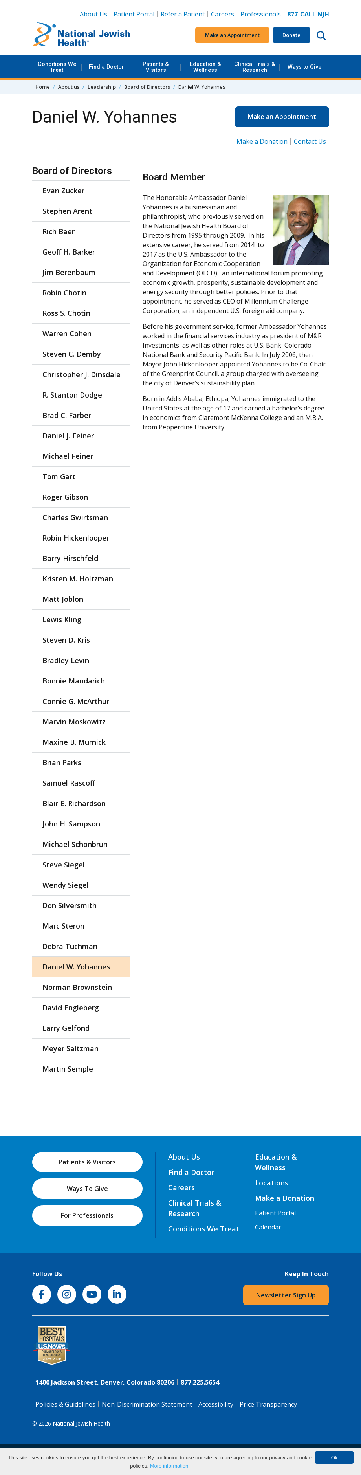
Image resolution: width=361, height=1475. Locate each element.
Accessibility (215, 1404)
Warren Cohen (67, 333)
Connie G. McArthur (75, 701)
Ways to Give (304, 67)
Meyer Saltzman (70, 1048)
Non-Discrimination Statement (147, 1404)
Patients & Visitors (156, 67)
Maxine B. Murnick (74, 742)
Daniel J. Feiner (68, 435)
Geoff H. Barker (68, 252)
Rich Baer (58, 231)
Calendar (268, 1227)
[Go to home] (81, 35)
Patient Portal (134, 14)
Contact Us (310, 141)
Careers (224, 13)
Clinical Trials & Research (254, 67)
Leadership (102, 86)
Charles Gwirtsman (75, 517)
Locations (271, 1182)
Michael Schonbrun (75, 844)
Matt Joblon (62, 599)
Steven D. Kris (66, 640)
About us (68, 86)
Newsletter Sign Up (286, 1295)
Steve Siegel (63, 864)
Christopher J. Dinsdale (81, 374)
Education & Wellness (205, 67)
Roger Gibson (65, 497)
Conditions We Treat (57, 67)
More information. (170, 1466)
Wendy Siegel (65, 885)
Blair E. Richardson (74, 803)
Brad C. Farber (66, 415)
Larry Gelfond (66, 1028)
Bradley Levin (65, 660)
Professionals (260, 14)
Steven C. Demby (71, 354)
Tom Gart (58, 476)
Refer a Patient (183, 14)
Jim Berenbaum (68, 272)
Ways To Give (87, 1188)
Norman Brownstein (77, 987)
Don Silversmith (69, 905)
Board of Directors (147, 86)
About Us (93, 14)
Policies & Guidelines (65, 1404)
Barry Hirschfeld (70, 558)
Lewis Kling (61, 619)
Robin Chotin (64, 292)
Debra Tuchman (69, 946)
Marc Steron (63, 926)
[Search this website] (321, 35)
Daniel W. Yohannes (76, 966)
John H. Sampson (71, 823)
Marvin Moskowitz (74, 721)
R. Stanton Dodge (72, 394)
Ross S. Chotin (66, 313)
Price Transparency (268, 1404)
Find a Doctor (106, 67)
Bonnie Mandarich (73, 680)
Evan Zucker (63, 190)
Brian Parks (61, 762)
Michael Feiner (67, 456)
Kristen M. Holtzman (77, 578)
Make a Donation (262, 141)
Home (42, 86)
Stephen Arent (67, 211)
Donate (291, 34)
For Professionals (87, 1215)
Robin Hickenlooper (75, 537)
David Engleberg (70, 1007)
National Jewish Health (81, 1423)
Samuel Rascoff (68, 783)
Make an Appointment (232, 34)
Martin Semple (67, 1069)
